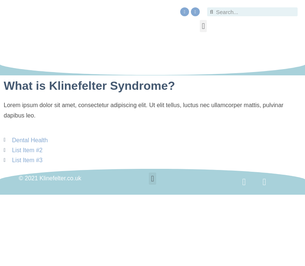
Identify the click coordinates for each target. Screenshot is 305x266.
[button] (203, 26)
